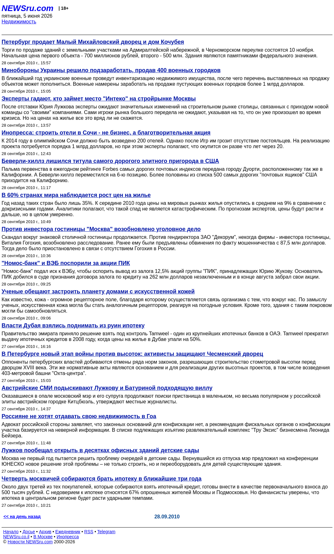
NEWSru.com (28, 8)
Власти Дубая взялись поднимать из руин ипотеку (73, 325)
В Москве (43, 536)
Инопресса (68, 536)
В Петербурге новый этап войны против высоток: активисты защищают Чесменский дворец (132, 354)
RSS (88, 531)
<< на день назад (22, 516)
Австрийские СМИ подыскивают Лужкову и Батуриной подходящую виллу (107, 388)
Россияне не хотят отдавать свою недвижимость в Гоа (79, 416)
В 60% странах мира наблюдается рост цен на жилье (76, 195)
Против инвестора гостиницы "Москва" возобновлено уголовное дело (101, 229)
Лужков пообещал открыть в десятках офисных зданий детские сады (100, 450)
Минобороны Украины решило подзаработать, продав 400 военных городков (111, 70)
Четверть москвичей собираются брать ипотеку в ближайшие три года (101, 479)
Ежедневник (67, 531)
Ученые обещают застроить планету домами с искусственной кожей (98, 291)
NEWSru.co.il (16, 536)
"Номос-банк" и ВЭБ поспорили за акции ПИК (66, 263)
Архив (45, 531)
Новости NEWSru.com (30, 541)
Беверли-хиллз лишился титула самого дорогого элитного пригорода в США (110, 161)
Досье (28, 531)
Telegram (106, 531)
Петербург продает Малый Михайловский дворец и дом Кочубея (93, 42)
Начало (11, 531)
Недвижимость (19, 21)
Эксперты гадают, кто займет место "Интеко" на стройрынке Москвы (99, 98)
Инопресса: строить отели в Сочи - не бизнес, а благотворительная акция (106, 133)
